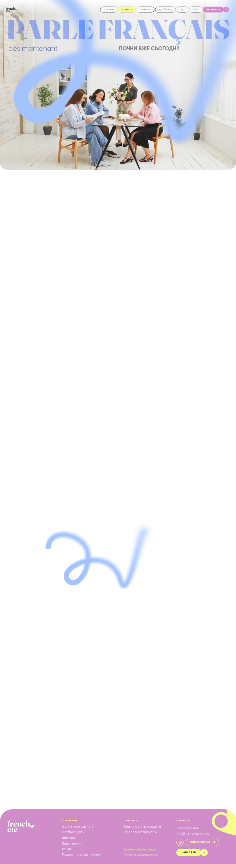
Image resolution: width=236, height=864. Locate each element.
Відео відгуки (72, 844)
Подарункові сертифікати (81, 855)
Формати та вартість (77, 827)
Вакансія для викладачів (142, 827)
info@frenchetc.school (193, 834)
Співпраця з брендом (140, 832)
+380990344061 (187, 828)
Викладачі (69, 838)
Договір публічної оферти (140, 849)
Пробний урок (73, 832)
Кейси (66, 849)
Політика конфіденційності (141, 854)
